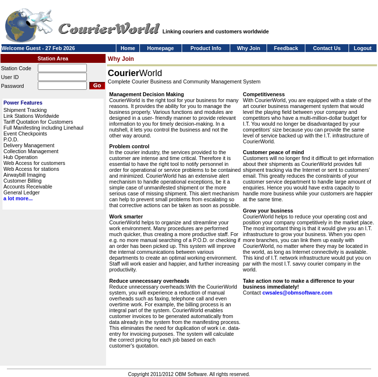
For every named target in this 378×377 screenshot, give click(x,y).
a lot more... (18, 198)
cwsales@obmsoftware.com (297, 293)
